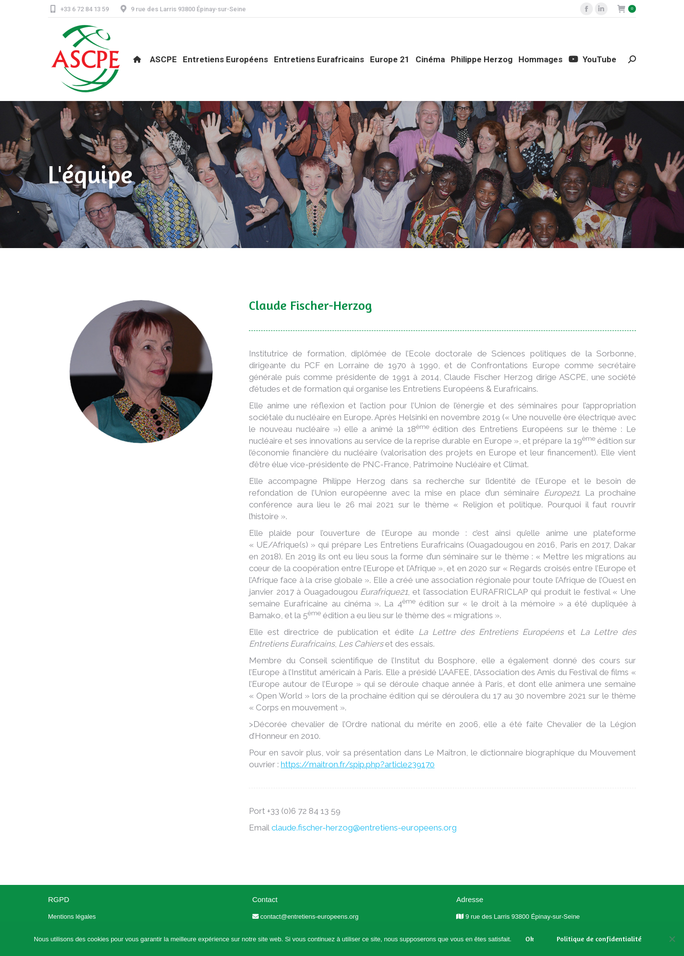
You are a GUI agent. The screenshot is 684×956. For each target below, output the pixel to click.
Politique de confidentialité (599, 938)
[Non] (672, 939)
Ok (529, 938)
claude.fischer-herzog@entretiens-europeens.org (364, 827)
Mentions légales (72, 916)
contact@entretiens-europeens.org (309, 916)
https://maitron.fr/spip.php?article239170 (358, 764)
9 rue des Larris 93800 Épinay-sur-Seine (522, 916)
